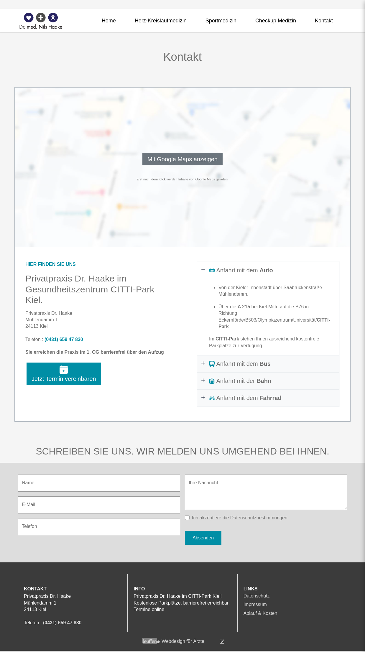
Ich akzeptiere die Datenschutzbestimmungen (239, 517)
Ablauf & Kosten (260, 613)
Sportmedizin (220, 21)
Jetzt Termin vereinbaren (64, 373)
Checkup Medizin (275, 21)
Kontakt (324, 21)
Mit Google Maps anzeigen (182, 159)
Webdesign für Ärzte (183, 641)
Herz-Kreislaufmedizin (161, 21)
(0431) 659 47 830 (64, 339)
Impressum (255, 604)
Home (109, 21)
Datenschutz (257, 595)
